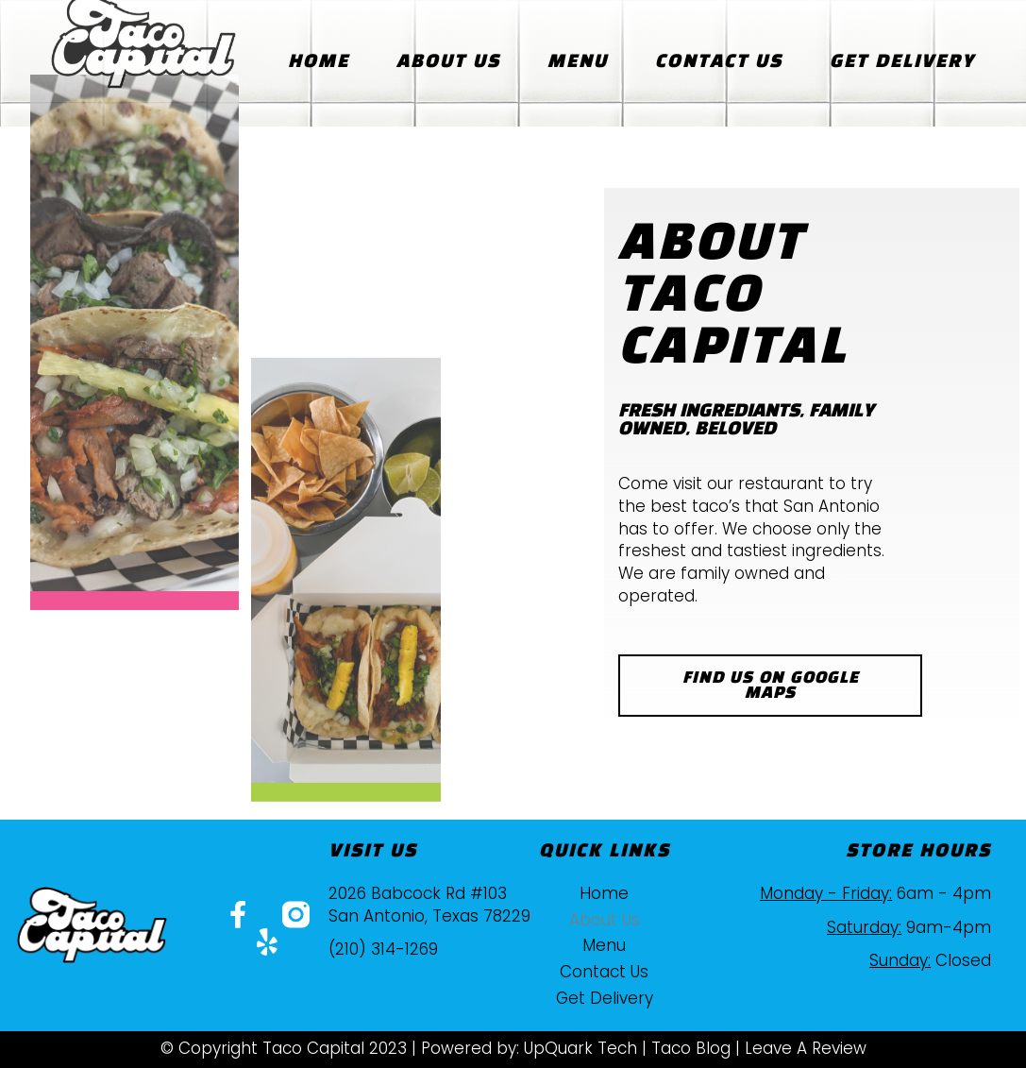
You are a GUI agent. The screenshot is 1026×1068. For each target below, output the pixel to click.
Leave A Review (805, 1048)
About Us (448, 62)
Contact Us (718, 62)
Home (318, 62)
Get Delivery (902, 62)
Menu (577, 62)
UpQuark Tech (580, 1048)
